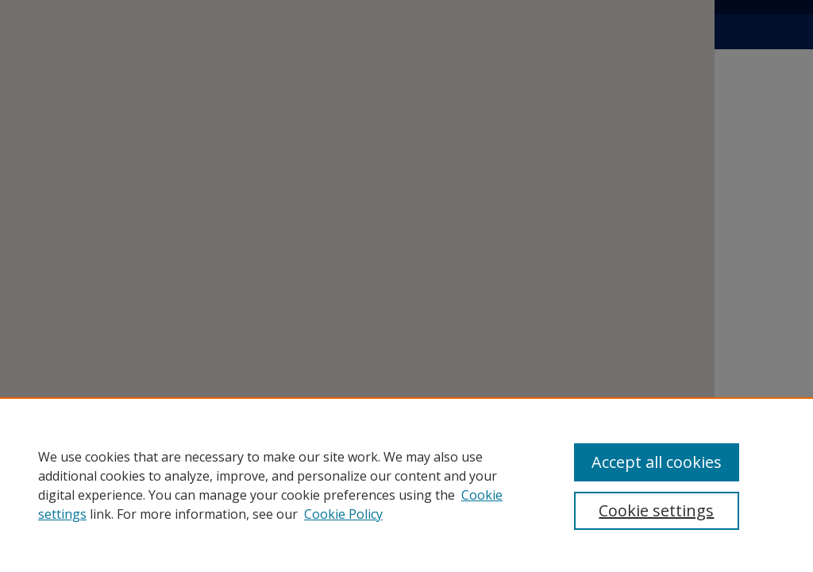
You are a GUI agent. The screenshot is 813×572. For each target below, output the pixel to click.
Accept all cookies (656, 462)
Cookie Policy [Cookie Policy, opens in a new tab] (343, 514)
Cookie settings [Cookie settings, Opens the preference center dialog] (656, 510)
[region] (406, 484)
